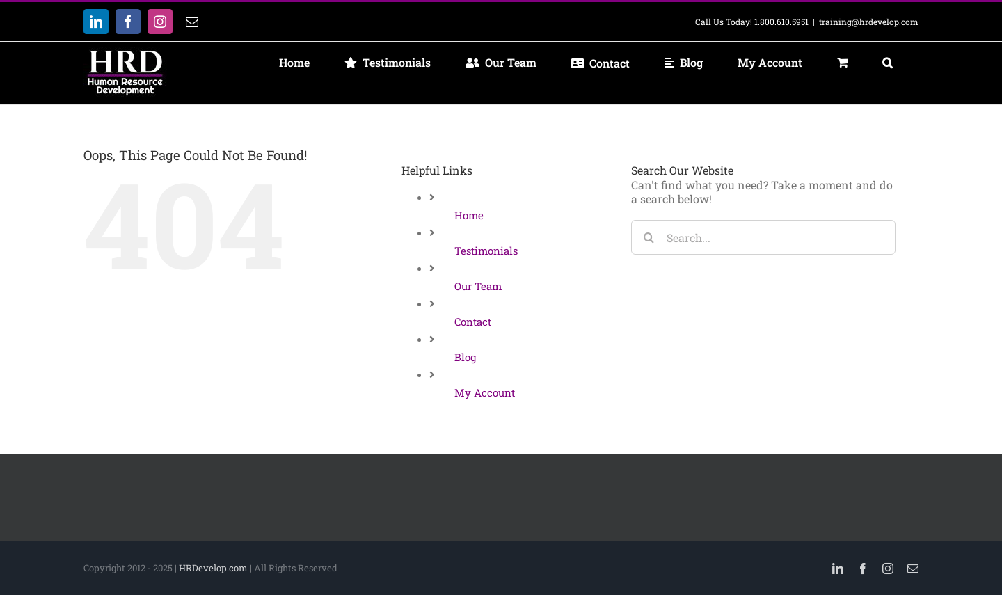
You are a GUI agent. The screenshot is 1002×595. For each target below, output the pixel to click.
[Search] (648, 237)
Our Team (478, 286)
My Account (484, 392)
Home (469, 215)
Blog (465, 357)
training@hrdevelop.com (868, 21)
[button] (887, 63)
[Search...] (763, 237)
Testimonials (486, 250)
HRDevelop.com (213, 568)
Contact (472, 321)
